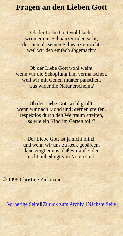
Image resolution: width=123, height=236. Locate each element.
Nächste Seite (101, 204)
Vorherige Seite (23, 204)
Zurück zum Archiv (63, 204)
